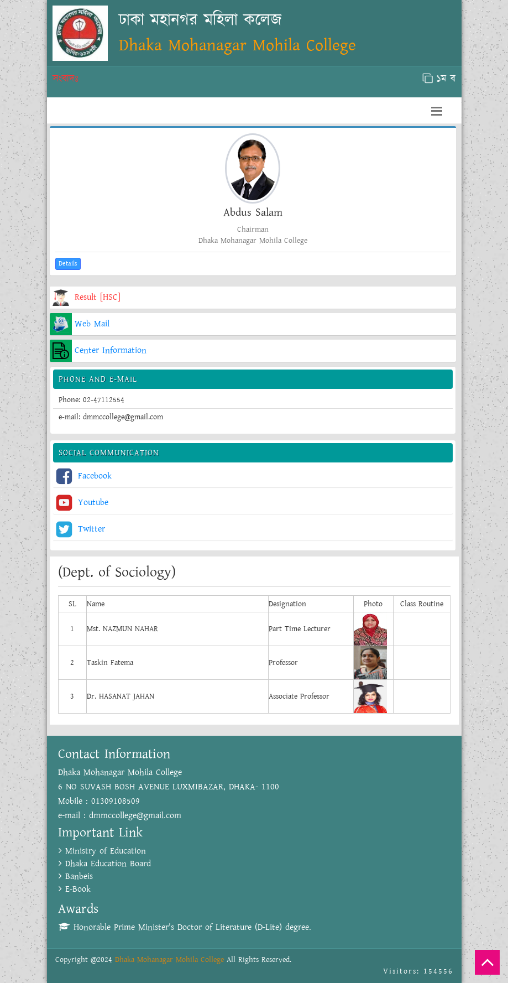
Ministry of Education (102, 851)
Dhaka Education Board (105, 863)
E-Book (75, 889)
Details (68, 263)
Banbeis (76, 876)
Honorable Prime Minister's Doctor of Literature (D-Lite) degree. (185, 927)
